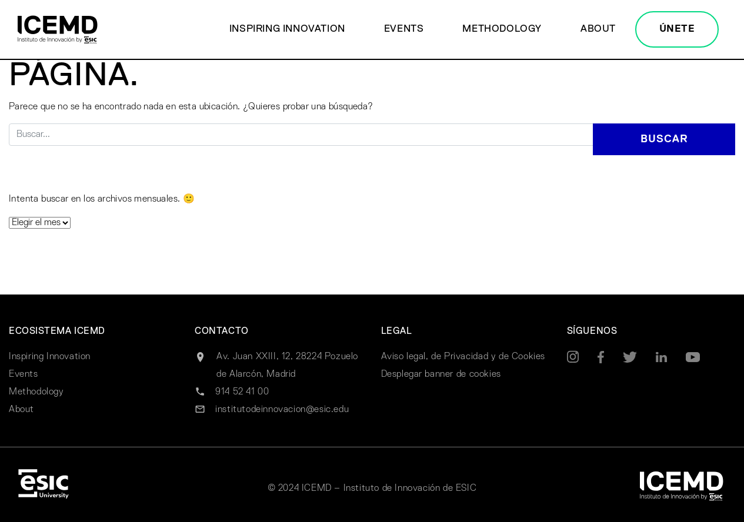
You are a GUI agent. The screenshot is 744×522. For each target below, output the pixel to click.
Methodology (502, 29)
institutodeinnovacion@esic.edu (282, 409)
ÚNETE (677, 29)
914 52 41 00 (242, 392)
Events (404, 29)
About (598, 29)
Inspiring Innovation (287, 29)
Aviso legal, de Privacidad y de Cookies (463, 357)
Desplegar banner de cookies (441, 374)
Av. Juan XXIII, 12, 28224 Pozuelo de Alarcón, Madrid (287, 365)
